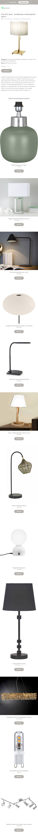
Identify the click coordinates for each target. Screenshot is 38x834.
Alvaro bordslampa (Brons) (19, 505)
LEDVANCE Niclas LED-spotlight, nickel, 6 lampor (19, 824)
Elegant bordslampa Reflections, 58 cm (19, 218)
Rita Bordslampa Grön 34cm (19, 165)
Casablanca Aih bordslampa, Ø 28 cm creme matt (19, 326)
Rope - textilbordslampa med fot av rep (19, 433)
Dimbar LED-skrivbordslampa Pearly (19, 379)
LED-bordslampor (11, 61)
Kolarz (4, 61)
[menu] (35, 8)
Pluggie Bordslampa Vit (19, 568)
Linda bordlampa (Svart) (19, 663)
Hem (2, 19)
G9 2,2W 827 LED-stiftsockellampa (19, 771)
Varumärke (10, 59)
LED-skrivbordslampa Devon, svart (19, 272)
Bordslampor (17, 59)
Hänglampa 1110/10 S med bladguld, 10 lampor (19, 717)
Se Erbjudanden (23, 2)
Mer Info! (6, 70)
